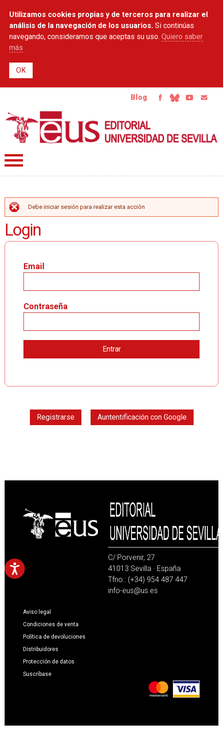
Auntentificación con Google (142, 417)
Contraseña (45, 306)
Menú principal (14, 160)
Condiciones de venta (51, 624)
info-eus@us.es (133, 590)
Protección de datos (48, 661)
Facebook (160, 97)
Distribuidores (40, 649)
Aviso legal (37, 612)
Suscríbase (37, 674)
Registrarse (55, 417)
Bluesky (175, 97)
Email (204, 97)
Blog (139, 97)
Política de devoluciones (54, 637)
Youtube (189, 97)
